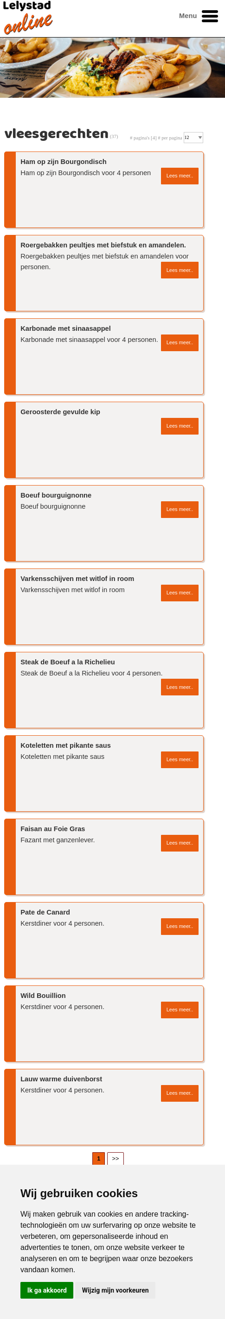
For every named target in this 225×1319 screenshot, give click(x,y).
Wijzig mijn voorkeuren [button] (115, 1290)
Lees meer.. (180, 175)
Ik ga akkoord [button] (47, 1290)
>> (115, 1158)
